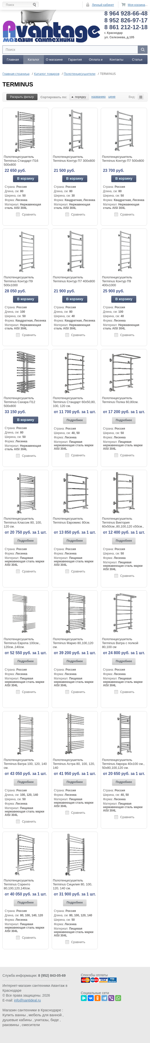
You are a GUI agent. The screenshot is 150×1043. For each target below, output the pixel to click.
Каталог (33, 59)
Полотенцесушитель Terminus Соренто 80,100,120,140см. (19, 884)
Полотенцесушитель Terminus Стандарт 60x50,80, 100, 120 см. (74, 401)
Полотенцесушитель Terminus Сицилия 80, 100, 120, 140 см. (72, 884)
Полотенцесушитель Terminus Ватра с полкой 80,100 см (120, 643)
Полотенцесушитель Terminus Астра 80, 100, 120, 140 (74, 763)
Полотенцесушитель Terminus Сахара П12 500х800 (19, 401)
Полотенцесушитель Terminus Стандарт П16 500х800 (21, 160)
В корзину (25, 178)
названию (98, 96)
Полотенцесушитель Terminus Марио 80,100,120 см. (73, 643)
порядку (79, 96)
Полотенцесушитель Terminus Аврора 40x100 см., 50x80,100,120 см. (123, 763)
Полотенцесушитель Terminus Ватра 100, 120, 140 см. (25, 763)
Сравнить (29, 214)
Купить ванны (14, 1015)
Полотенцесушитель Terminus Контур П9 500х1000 (19, 281)
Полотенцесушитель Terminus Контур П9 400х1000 (117, 281)
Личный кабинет (103, 5)
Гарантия (75, 59)
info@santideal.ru (27, 1000)
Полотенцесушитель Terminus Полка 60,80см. (120, 399)
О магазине (54, 59)
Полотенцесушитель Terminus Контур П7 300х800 (74, 158)
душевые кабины (17, 1019)
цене (111, 96)
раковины (10, 1024)
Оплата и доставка (96, 60)
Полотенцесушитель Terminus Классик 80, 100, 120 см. (23, 522)
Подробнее (75, 419)
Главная (13, 59)
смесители (31, 1024)
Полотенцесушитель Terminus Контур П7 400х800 (74, 279)
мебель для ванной (45, 1015)
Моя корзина (136, 5)
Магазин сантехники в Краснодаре (31, 1010)
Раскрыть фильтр (22, 96)
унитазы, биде (47, 1019)
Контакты (116, 59)
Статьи (137, 59)
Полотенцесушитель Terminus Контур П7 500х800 (123, 158)
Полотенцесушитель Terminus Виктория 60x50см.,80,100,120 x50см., (123, 522)
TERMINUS (17, 84)
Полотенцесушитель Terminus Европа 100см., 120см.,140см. (22, 643)
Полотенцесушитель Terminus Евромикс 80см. (71, 520)
